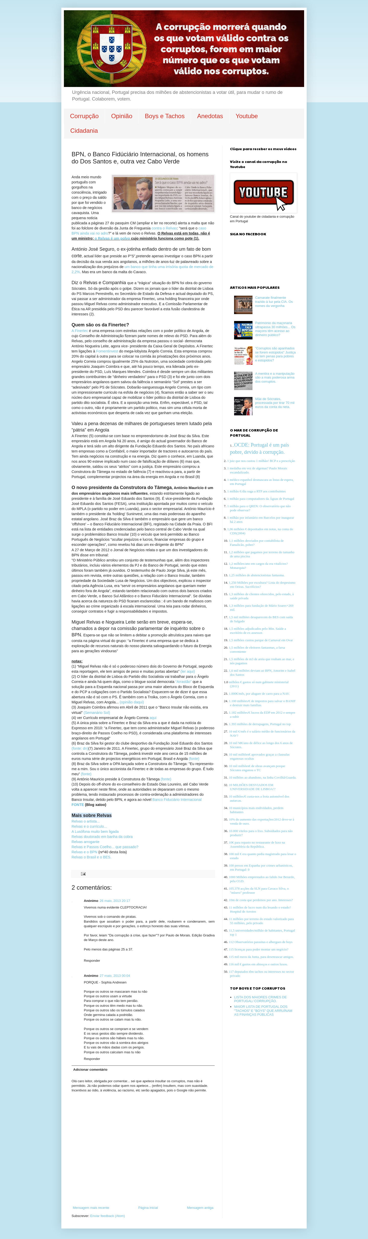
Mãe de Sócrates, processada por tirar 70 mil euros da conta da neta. (274, 403)
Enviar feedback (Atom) (107, 1216)
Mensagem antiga (200, 1208)
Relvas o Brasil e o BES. (91, 857)
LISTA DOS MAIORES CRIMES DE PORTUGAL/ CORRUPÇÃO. (260, 999)
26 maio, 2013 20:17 (115, 901)
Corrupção (84, 116)
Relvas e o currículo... (89, 826)
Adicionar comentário (90, 1069)
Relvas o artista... (86, 821)
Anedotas (210, 116)
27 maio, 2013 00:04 (115, 976)
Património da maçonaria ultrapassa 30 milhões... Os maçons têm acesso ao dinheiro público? (275, 329)
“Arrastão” (183, 682)
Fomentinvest (107, 351)
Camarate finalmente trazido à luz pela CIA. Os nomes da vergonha (274, 301)
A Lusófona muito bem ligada (95, 831)
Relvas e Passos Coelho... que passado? (105, 847)
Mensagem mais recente (91, 1208)
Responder (92, 961)
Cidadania (84, 130)
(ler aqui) (187, 671)
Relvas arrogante (85, 842)
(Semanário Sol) (97, 713)
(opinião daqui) (132, 702)
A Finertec (80, 331)
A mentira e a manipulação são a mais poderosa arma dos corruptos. (274, 377)
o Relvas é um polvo (112, 238)
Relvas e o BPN (84, 852)
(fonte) (194, 759)
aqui (153, 718)
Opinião (121, 116)
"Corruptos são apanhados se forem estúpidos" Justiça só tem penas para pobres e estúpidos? (275, 354)
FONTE (78, 805)
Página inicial (148, 1208)
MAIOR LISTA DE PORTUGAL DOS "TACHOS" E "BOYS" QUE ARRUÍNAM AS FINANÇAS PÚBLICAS (263, 1010)
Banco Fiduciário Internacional (176, 800)
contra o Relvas (164, 228)
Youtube (247, 116)
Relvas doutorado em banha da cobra (102, 837)
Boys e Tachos (165, 116)
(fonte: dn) (80, 748)
